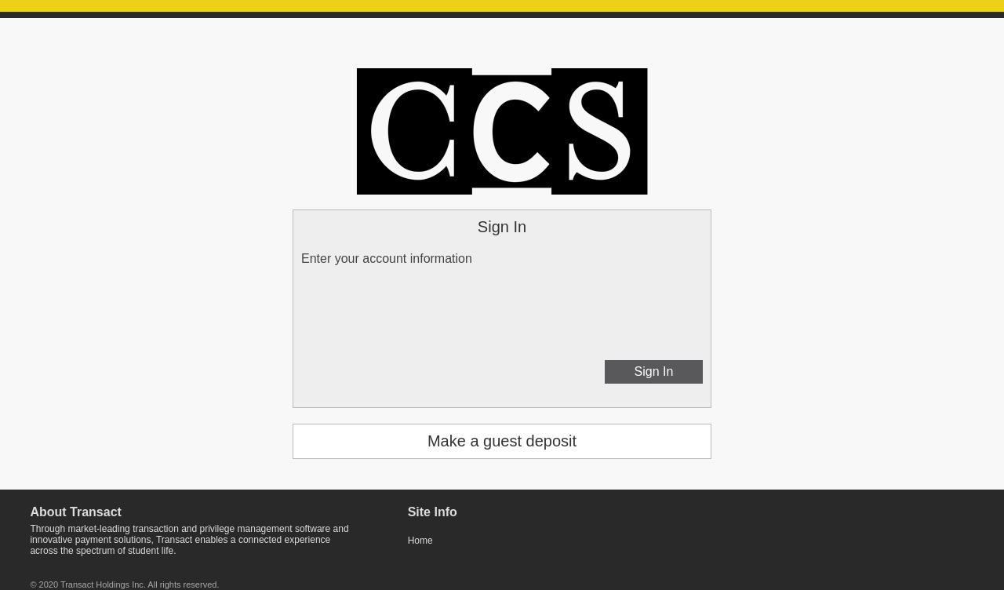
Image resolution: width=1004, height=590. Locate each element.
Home (420, 540)
